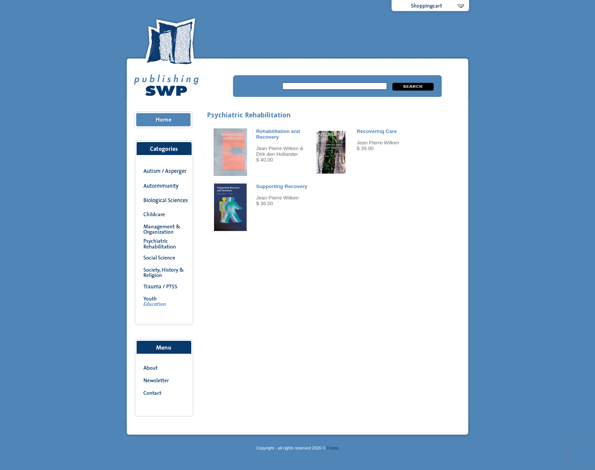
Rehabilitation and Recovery (278, 134)
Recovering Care (377, 131)
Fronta (333, 448)
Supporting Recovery (281, 186)
